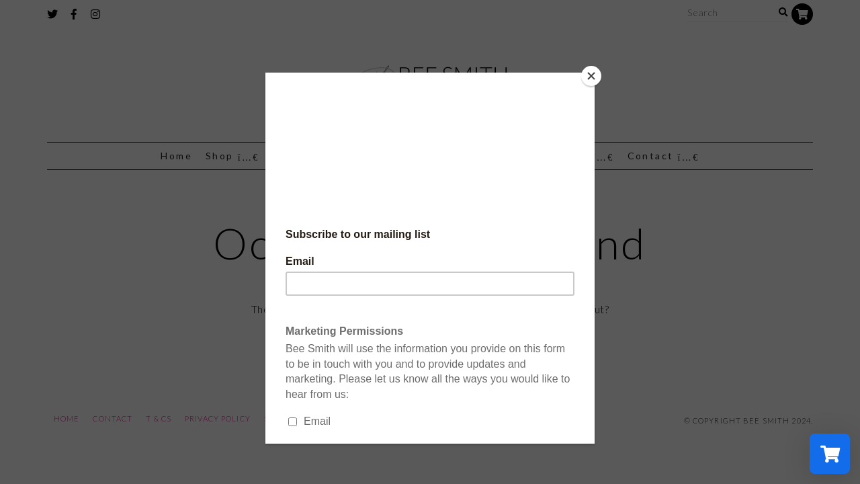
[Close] (591, 76)
